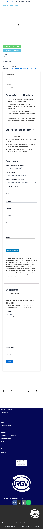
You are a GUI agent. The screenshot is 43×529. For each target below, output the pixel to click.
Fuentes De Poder (29, 68)
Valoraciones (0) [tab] (10, 87)
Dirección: (8, 230)
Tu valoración (10, 316)
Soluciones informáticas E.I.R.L (12, 499)
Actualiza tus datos (6, 438)
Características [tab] (10, 74)
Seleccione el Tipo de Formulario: (15, 165)
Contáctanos (4, 412)
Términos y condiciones (7, 416)
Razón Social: (9, 194)
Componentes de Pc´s (18, 68)
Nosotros (3, 452)
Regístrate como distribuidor (9, 435)
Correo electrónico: (11, 222)
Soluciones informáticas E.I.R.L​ (13, 523)
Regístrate (3, 432)
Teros (13, 2)
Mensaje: (8, 237)
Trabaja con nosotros (6, 425)
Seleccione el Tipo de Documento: (15, 179)
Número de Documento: (12, 186)
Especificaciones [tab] (10, 78)
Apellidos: (8, 201)
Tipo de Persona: (10, 172)
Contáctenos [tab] (9, 81)
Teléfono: (8, 208)
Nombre (8, 340)
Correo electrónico (11, 347)
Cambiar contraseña (6, 442)
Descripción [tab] (9, 84)
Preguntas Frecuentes (7, 419)
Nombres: (8, 215)
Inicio (4, 2)
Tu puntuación (10, 311)
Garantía (3, 422)
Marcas (9, 2)
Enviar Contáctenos (12, 250)
